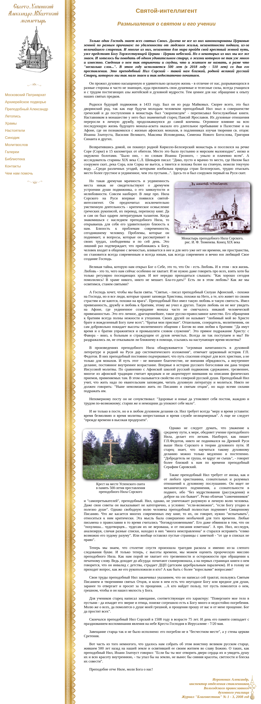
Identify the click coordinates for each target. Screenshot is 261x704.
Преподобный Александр (26, 109)
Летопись (13, 116)
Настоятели (15, 130)
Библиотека (15, 159)
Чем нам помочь (19, 173)
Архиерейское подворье (25, 102)
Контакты (13, 166)
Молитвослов (16, 145)
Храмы (11, 123)
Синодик (12, 138)
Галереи (12, 152)
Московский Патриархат (25, 95)
